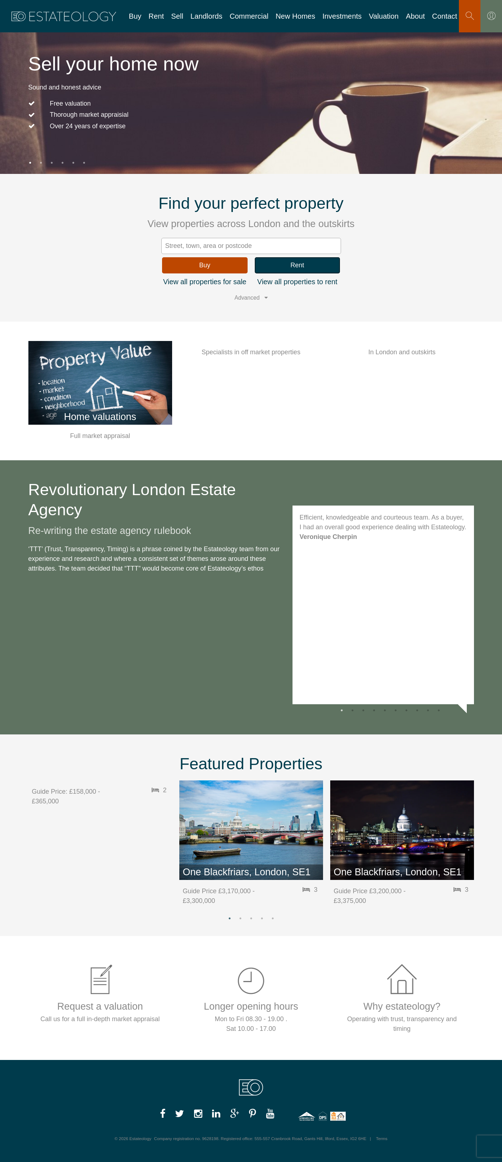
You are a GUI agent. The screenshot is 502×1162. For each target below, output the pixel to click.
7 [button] (406, 710)
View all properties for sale (205, 281)
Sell (177, 16)
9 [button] (428, 710)
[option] (251, 90)
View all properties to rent (297, 281)
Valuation (384, 16)
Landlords (206, 16)
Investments (341, 16)
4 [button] (62, 162)
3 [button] (51, 162)
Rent (156, 16)
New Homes (295, 16)
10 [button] (438, 710)
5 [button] (73, 162)
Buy (135, 16)
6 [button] (84, 162)
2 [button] (41, 162)
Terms (381, 1138)
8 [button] (417, 710)
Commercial (249, 16)
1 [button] (30, 162)
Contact (444, 16)
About (415, 16)
